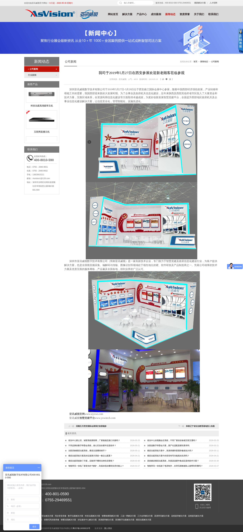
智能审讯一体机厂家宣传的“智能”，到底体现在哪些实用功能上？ (96, 466)
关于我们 (199, 14)
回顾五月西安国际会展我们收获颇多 (91, 426)
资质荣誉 (185, 14)
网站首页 (113, 14)
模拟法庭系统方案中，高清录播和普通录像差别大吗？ (170, 451)
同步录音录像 (60, 516)
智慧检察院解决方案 (110, 516)
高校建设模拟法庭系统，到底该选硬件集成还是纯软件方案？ (173, 461)
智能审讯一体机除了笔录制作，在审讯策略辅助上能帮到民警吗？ (175, 466)
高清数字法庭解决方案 (124, 520)
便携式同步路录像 (51, 520)
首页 (195, 61)
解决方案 (127, 14)
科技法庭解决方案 (92, 516)
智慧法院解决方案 (68, 520)
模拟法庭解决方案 (143, 520)
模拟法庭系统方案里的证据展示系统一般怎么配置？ (90, 456)
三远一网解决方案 (128, 516)
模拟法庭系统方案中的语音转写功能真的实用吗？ (168, 456)
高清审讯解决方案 (162, 516)
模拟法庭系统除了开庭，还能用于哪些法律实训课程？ (91, 461)
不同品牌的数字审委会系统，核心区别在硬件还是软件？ (92, 445)
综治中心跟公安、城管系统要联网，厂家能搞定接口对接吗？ (94, 440)
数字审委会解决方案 (44, 516)
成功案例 (156, 14)
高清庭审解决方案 (106, 520)
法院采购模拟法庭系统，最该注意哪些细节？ (87, 451)
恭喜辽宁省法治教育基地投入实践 (200, 426)
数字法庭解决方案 (75, 516)
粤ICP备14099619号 (81, 528)
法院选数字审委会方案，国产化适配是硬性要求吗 (168, 445)
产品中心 (142, 14)
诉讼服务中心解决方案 (87, 520)
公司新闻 (33, 69)
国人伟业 (108, 528)
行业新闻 (32, 75)
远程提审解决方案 (178, 516)
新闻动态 (170, 14)
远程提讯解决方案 (195, 516)
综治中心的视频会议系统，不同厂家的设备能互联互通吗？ (172, 440)
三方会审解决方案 (145, 516)
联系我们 (213, 14)
